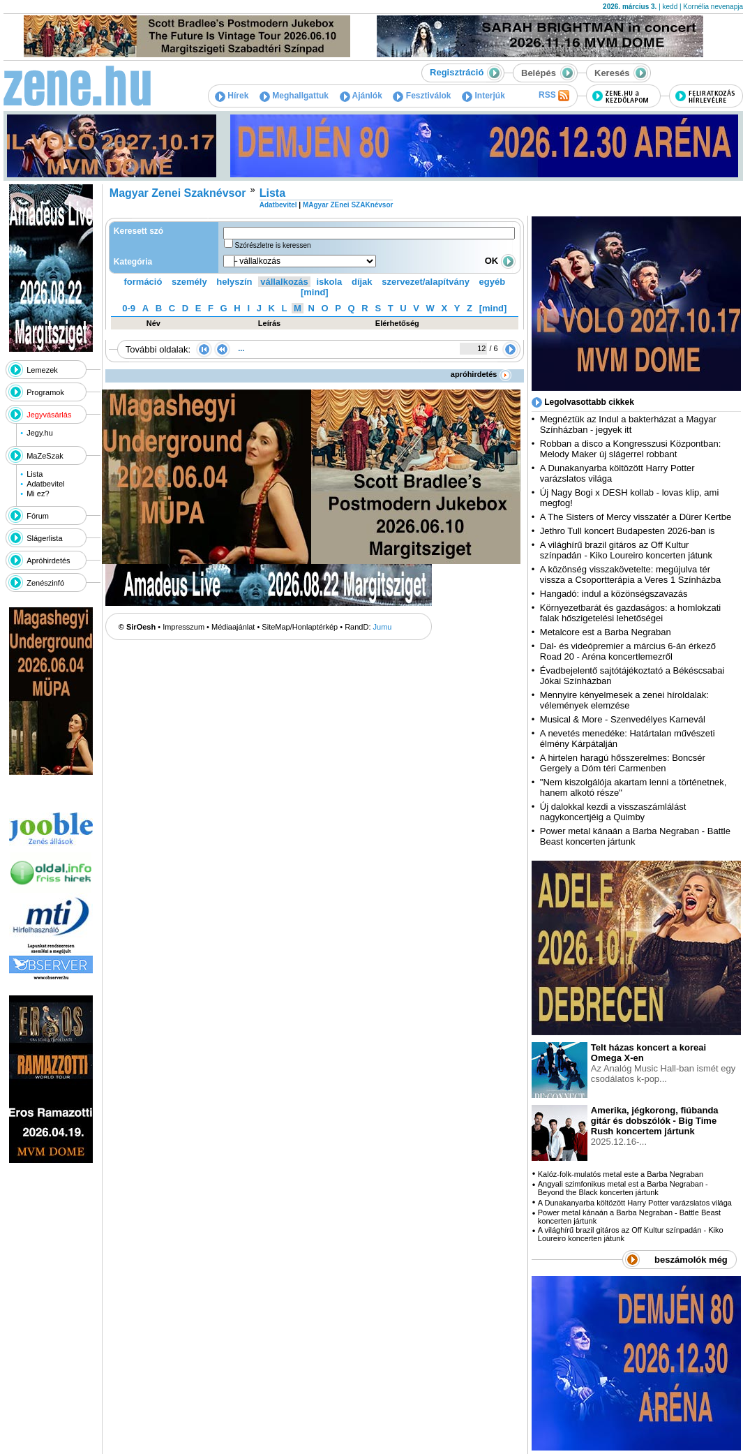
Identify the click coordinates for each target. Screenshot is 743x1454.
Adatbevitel (45, 484)
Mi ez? (38, 493)
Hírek (231, 96)
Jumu (382, 627)
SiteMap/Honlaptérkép (300, 627)
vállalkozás (284, 281)
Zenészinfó (45, 583)
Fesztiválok (422, 96)
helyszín (234, 281)
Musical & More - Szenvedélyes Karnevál (622, 719)
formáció (143, 281)
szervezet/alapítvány (426, 281)
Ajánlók (361, 96)
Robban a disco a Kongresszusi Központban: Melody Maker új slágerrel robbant (630, 448)
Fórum (38, 516)
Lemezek (42, 370)
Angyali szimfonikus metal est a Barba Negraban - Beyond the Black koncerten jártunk (623, 1188)
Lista (35, 474)
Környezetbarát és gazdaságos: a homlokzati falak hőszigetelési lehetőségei (630, 612)
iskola (329, 281)
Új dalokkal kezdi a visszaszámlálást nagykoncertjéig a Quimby (613, 811)
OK (500, 260)
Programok (45, 392)
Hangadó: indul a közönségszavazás (614, 593)
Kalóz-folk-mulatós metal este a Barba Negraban (620, 1174)
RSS (554, 95)
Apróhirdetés (48, 560)
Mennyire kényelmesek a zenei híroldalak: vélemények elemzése (624, 700)
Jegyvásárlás (49, 414)
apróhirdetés (481, 374)
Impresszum (183, 627)
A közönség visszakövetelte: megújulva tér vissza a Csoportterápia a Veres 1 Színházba (630, 574)
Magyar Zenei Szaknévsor (178, 193)
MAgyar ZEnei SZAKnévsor (348, 205)
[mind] (315, 292)
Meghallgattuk (294, 96)
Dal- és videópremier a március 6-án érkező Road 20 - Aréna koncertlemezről (628, 651)
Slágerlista (44, 538)
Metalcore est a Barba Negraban (605, 632)
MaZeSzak (45, 456)
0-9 (128, 308)
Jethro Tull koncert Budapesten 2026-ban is (627, 531)
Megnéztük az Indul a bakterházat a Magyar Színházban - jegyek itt (628, 424)
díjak (362, 281)
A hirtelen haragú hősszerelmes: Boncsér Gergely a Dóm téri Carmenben (622, 762)
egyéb (492, 281)
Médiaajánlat (233, 627)
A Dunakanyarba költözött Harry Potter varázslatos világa (635, 1203)
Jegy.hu (40, 433)
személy (189, 281)
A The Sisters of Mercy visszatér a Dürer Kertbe (635, 517)
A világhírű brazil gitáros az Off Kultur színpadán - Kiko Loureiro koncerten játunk (626, 550)
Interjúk (483, 96)
